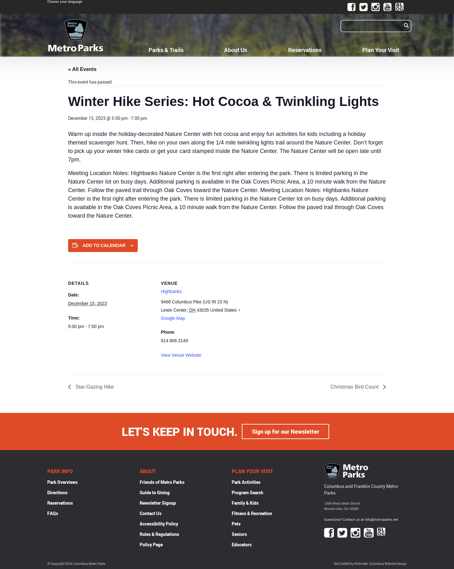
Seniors (239, 534)
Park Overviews (62, 482)
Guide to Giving (155, 493)
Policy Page (151, 545)
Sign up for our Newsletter (285, 431)
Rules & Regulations (159, 534)
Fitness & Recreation (252, 513)
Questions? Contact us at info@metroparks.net (361, 519)
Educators (242, 545)
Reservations (305, 50)
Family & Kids (245, 503)
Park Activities (246, 482)
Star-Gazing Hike (94, 387)
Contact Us (150, 513)
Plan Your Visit (380, 50)
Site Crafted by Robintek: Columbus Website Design (370, 564)
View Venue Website (181, 355)
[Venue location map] (287, 306)
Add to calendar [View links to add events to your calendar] (104, 245)
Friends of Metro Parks (162, 482)
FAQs (52, 513)
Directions (57, 493)
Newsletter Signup (158, 503)
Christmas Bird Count (355, 387)
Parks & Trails (165, 50)
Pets (236, 524)
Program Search (247, 493)
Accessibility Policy (159, 524)
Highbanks (171, 291)
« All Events (82, 69)
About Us (235, 50)
